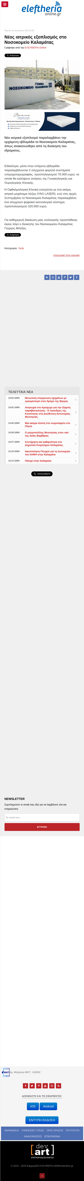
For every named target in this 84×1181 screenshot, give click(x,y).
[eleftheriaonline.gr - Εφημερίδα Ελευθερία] (42, 9)
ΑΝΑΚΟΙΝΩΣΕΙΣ (33, 1136)
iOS (32, 1106)
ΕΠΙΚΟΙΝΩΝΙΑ (52, 1136)
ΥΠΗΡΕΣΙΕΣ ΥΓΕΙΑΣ (32, 1130)
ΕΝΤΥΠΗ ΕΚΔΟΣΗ (42, 1120)
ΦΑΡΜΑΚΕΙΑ (12, 1130)
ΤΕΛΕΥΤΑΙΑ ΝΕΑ (20, 392)
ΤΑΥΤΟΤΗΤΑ (72, 1130)
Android (48, 1106)
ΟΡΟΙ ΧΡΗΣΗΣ (54, 1130)
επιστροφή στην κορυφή (66, 255)
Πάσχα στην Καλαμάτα (38, 460)
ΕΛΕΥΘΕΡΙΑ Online (35, 47)
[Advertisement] (42, 579)
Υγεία (21, 248)
